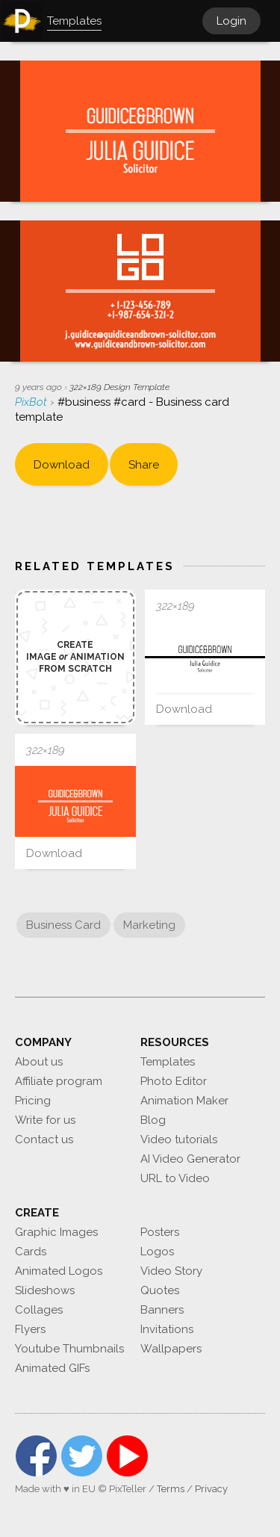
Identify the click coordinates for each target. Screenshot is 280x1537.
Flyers (30, 1329)
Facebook (36, 1455)
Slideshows (45, 1290)
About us (39, 1062)
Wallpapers (171, 1348)
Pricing (33, 1100)
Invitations (166, 1329)
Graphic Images (56, 1232)
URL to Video (175, 1178)
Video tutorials (178, 1139)
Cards (30, 1251)
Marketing (149, 925)
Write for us (45, 1120)
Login (231, 21)
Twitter (81, 1455)
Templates (167, 1062)
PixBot (32, 402)
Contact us (44, 1139)
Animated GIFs (52, 1368)
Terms (170, 1488)
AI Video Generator (190, 1159)
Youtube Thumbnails (69, 1348)
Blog (153, 1120)
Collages (39, 1310)
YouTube (127, 1455)
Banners (162, 1310)
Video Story (171, 1271)
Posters (159, 1232)
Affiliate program (58, 1081)
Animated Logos (58, 1271)
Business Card (63, 925)
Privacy (211, 1488)
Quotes (159, 1290)
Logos (157, 1251)
